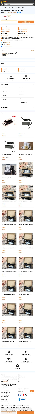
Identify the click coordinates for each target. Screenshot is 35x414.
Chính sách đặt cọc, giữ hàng (5, 392)
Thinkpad (2, 405)
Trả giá (9, 16)
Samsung (17, 407)
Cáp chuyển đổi (28, 407)
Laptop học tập (19, 405)
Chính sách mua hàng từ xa (5, 393)
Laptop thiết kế (3, 407)
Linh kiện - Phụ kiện (12, 7)
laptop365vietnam (9, 46)
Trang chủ (2, 7)
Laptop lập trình (22, 407)
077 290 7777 (24, 31)
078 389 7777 (25, 29)
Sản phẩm (6, 7)
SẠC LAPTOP (18, 7)
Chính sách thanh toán (4, 396)
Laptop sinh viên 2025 (12, 405)
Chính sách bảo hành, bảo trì (5, 399)
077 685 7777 (7, 35)
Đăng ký (32, 391)
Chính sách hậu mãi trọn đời (5, 390)
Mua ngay (26, 22)
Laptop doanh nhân (4, 410)
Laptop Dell (24, 405)
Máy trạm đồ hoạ (9, 407)
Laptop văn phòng (10, 410)
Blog (18, 378)
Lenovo (28, 405)
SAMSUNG (22, 7)
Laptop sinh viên (16, 410)
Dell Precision (27, 410)
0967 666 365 (7, 42)
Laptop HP (6, 405)
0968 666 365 (8, 29)
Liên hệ (19, 381)
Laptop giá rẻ (22, 410)
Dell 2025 (32, 410)
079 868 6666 (8, 31)
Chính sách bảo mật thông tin (5, 395)
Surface (14, 407)
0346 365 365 (25, 35)
